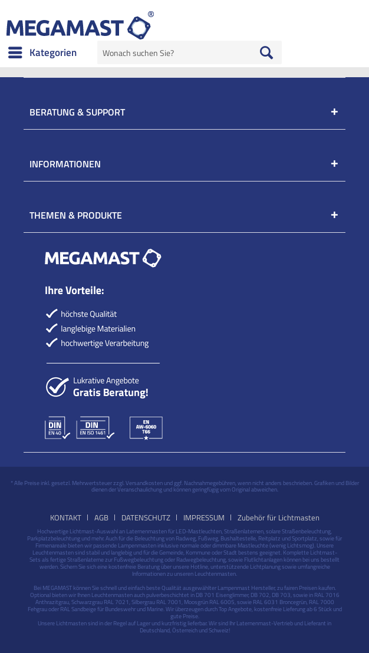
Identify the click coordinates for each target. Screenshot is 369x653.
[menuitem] (42, 52)
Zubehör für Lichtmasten (278, 517)
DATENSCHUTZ (145, 517)
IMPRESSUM (204, 517)
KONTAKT (65, 517)
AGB (101, 517)
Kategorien (42, 51)
